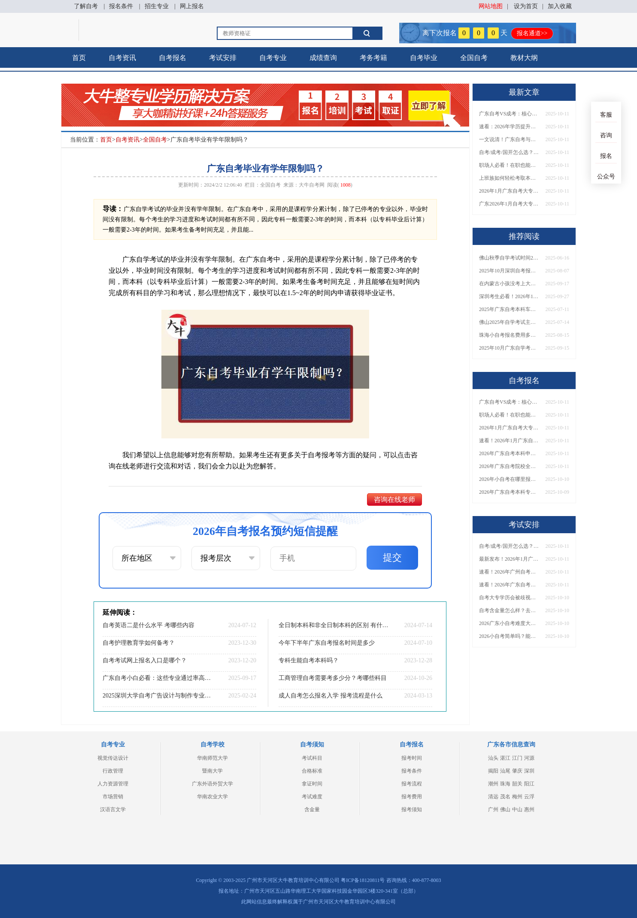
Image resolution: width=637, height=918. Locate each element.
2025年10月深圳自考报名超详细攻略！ (509, 271)
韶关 (517, 784)
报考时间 (411, 758)
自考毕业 (423, 57)
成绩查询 (323, 57)
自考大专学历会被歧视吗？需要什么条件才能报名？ (509, 598)
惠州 (529, 809)
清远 (493, 797)
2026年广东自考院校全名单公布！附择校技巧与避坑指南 (509, 466)
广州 (493, 809)
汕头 (493, 758)
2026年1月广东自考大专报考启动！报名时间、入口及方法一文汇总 (509, 191)
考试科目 (312, 758)
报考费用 (411, 797)
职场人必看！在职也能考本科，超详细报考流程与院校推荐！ (509, 165)
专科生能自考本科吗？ (309, 660)
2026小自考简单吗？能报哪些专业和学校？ (509, 636)
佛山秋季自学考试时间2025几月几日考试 (509, 258)
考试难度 (312, 797)
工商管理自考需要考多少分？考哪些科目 (333, 678)
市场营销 (113, 797)
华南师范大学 (212, 758)
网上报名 (192, 6)
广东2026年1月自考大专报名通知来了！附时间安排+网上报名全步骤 (509, 204)
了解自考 (86, 6)
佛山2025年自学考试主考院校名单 (509, 322)
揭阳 (493, 771)
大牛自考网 (312, 185)
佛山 (505, 809)
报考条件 (411, 771)
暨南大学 (212, 771)
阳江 (529, 784)
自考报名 (172, 57)
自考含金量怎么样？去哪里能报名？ (509, 610)
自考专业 (273, 57)
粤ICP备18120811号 (363, 880)
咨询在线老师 (394, 499)
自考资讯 (122, 57)
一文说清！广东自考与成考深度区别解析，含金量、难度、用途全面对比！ (509, 139)
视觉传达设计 (112, 758)
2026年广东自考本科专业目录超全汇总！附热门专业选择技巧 (509, 492)
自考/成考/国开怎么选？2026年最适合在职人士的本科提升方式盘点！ (509, 152)
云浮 (529, 797)
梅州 (517, 797)
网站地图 (491, 6)
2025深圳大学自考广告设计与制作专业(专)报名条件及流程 (157, 695)
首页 (79, 57)
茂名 (505, 797)
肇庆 (517, 771)
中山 (517, 809)
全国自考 (474, 57)
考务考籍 (373, 57)
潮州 (493, 784)
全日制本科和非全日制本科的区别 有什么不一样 (333, 625)
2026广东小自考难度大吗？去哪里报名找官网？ (509, 623)
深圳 (529, 771)
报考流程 (411, 784)
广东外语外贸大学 (212, 784)
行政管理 (113, 771)
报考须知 (411, 809)
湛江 (505, 758)
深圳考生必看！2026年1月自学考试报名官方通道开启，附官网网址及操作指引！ (509, 296)
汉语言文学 (113, 809)
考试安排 (223, 57)
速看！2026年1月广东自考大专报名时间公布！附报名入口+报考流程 (509, 441)
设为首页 (526, 6)
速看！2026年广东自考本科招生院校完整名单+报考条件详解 (509, 585)
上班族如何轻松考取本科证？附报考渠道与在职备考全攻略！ (509, 178)
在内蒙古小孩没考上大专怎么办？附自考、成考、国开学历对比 (509, 284)
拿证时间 (312, 784)
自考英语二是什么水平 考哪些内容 (148, 625)
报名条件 (121, 6)
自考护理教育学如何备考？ (139, 643)
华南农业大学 (212, 797)
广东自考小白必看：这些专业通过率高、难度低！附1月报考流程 (157, 678)
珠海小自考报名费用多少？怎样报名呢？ (509, 335)
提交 (392, 557)
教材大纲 (524, 57)
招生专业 (157, 6)
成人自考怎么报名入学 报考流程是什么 (330, 695)
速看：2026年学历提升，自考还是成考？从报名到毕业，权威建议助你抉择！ (509, 127)
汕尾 (505, 771)
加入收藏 (560, 6)
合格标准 (312, 771)
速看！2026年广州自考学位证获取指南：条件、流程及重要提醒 (509, 572)
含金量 (312, 809)
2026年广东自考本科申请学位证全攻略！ (509, 453)
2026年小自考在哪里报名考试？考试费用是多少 (509, 479)
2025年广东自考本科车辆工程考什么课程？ (509, 309)
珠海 (505, 784)
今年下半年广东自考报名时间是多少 (327, 643)
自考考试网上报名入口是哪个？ (145, 660)
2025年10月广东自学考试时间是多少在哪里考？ (509, 348)
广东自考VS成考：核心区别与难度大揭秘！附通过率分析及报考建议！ (509, 114)
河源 (529, 758)
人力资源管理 (112, 784)
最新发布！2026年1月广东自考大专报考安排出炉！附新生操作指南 (509, 559)
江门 (517, 758)
